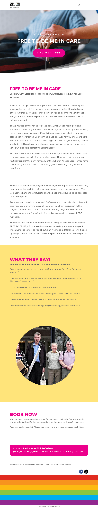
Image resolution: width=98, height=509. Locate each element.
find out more (49, 53)
